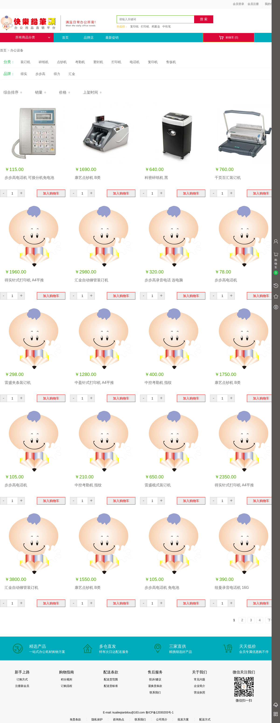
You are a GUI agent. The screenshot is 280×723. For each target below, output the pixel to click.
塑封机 (98, 62)
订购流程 (66, 686)
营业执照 (199, 692)
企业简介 (199, 686)
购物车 (228, 37)
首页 (65, 37)
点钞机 (62, 62)
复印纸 (134, 26)
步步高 (40, 74)
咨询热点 (118, 719)
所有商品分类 (32, 37)
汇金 (72, 74)
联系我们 (155, 692)
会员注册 (253, 4)
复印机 (153, 62)
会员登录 (238, 4)
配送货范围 (111, 679)
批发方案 (183, 719)
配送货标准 (111, 686)
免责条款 (75, 719)
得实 (24, 74)
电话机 (135, 62)
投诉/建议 (155, 679)
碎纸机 (44, 62)
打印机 (145, 26)
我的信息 (272, 4)
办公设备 (16, 50)
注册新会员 (22, 686)
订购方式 (22, 679)
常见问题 (199, 679)
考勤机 (80, 62)
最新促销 (112, 37)
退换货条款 (155, 686)
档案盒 (156, 26)
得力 (57, 74)
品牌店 (89, 37)
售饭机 (171, 62)
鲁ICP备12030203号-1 (160, 712)
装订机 (25, 62)
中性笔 (166, 26)
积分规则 (66, 679)
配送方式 (204, 719)
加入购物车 (51, 193)
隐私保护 (97, 719)
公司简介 (161, 719)
